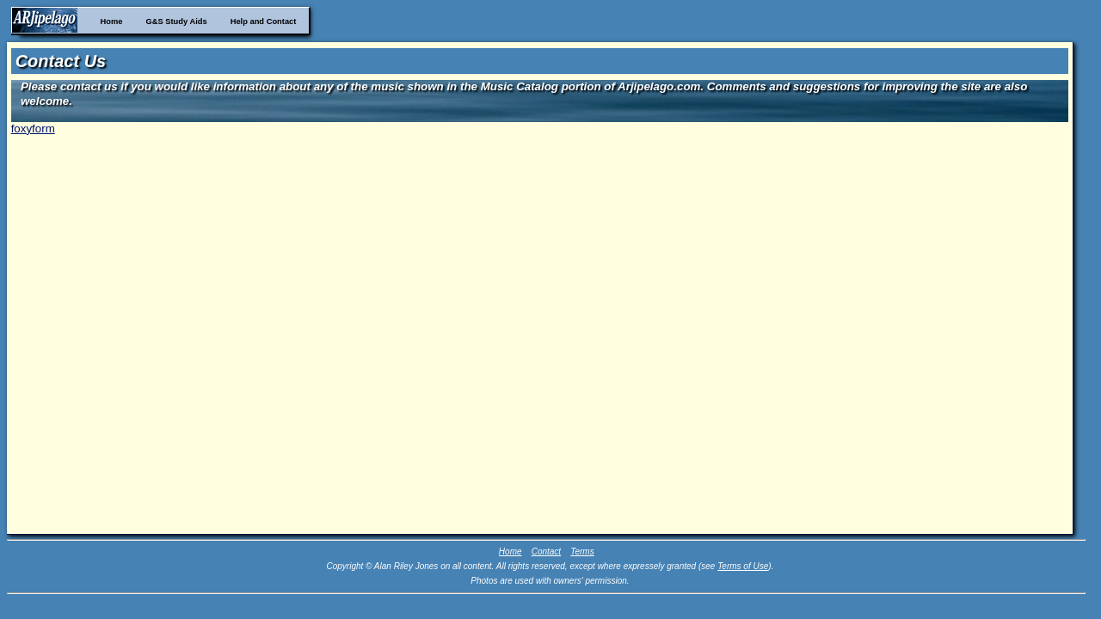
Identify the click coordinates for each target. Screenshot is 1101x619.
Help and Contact (264, 21)
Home (112, 21)
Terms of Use (742, 566)
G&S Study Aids (175, 21)
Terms (582, 551)
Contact (546, 551)
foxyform (33, 128)
